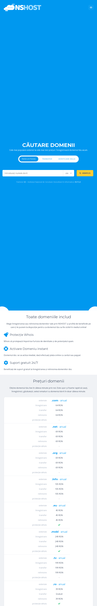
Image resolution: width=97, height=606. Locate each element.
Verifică (85, 173)
